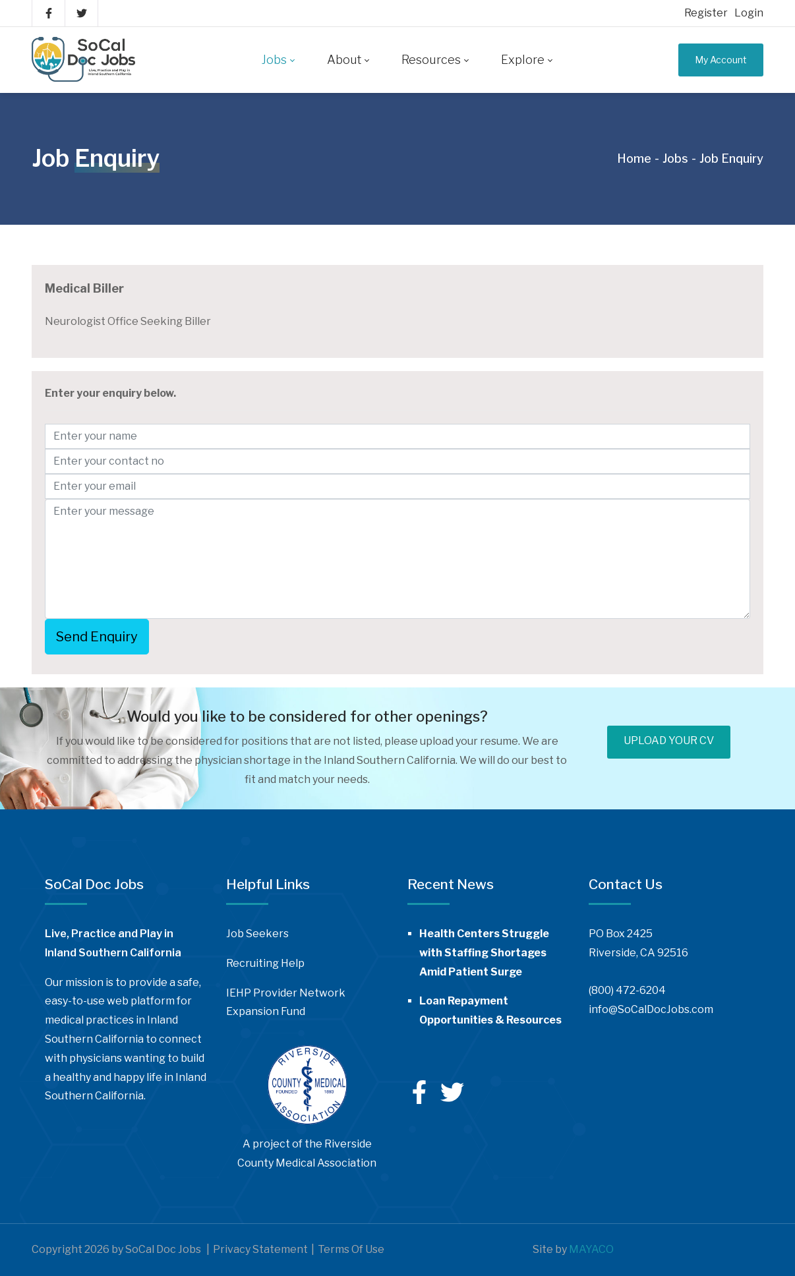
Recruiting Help (265, 963)
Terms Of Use (351, 1249)
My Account (721, 59)
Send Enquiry (97, 637)
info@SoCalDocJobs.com (651, 1009)
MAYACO (591, 1249)
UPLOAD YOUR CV (669, 740)
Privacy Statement (260, 1249)
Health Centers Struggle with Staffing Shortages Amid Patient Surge (484, 952)
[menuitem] (277, 60)
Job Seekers (257, 933)
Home (634, 158)
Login (748, 13)
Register (706, 13)
